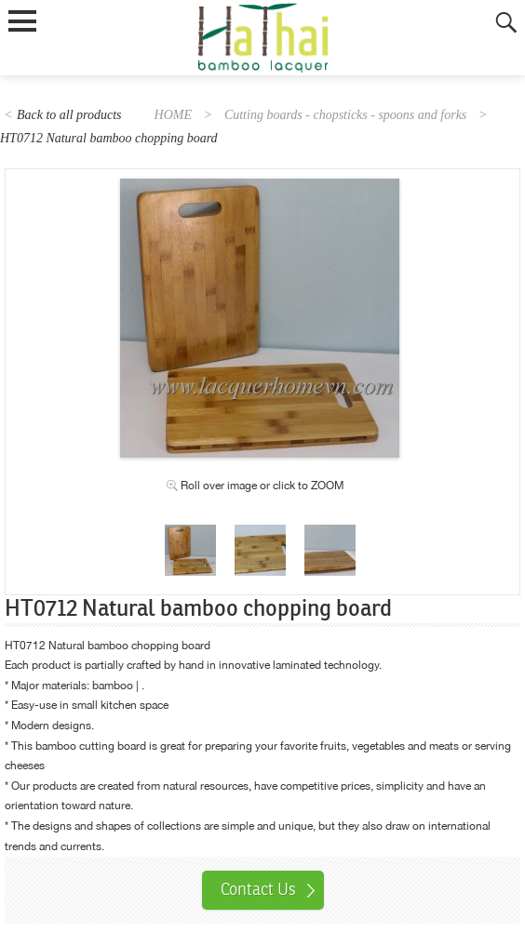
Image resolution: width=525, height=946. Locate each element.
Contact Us (258, 889)
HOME (173, 115)
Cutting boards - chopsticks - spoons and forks (345, 115)
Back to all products (69, 115)
